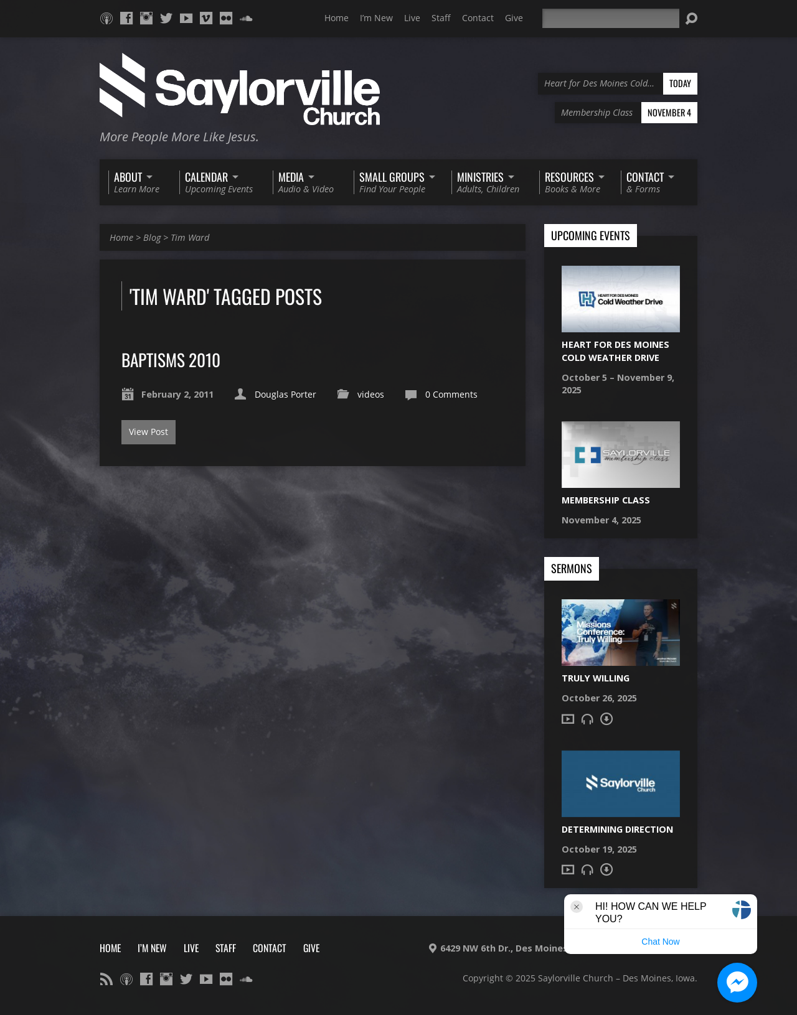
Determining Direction (617, 829)
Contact (478, 18)
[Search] (610, 18)
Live (412, 18)
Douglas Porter (285, 394)
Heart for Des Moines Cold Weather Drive (615, 351)
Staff (441, 18)
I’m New (376, 18)
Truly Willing (596, 678)
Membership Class (606, 500)
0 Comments (451, 394)
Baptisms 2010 (170, 359)
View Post (148, 431)
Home (336, 18)
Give (514, 18)
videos (370, 394)
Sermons (571, 569)
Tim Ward (190, 237)
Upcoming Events (590, 236)
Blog (152, 237)
